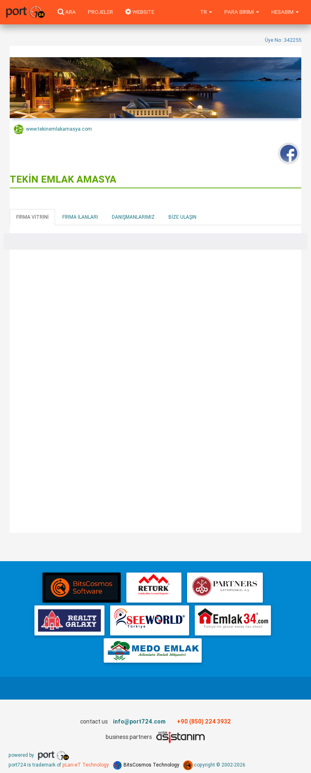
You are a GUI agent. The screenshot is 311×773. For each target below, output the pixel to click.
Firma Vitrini (32, 217)
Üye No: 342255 (283, 40)
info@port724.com (139, 721)
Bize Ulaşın (182, 217)
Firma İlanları (80, 217)
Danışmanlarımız (133, 217)
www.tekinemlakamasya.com (53, 129)
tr (206, 12)
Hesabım (285, 12)
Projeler (100, 12)
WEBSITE (139, 12)
